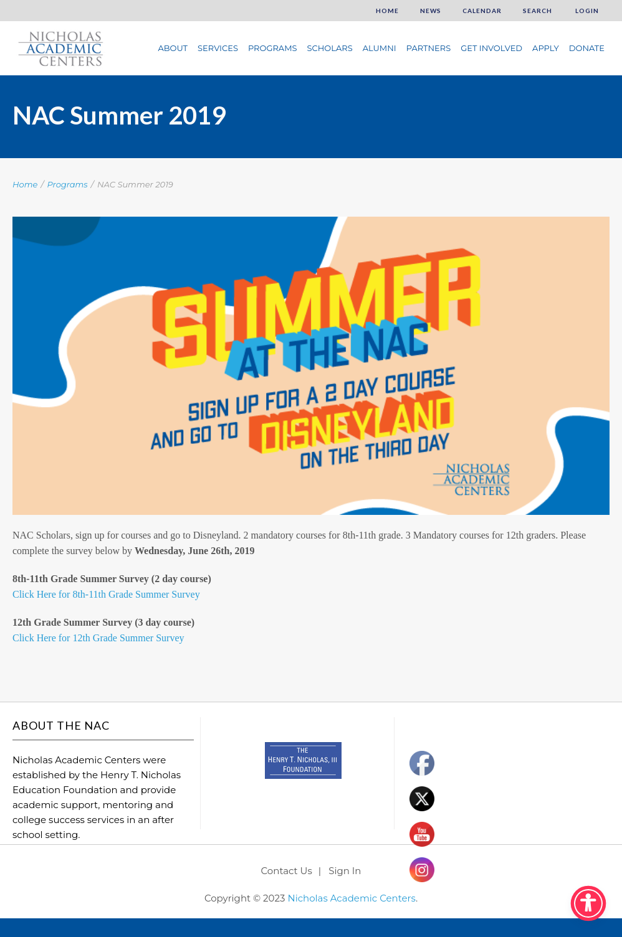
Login (586, 10)
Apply (545, 48)
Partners (428, 48)
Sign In (344, 871)
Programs (272, 48)
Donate (587, 48)
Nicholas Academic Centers (351, 898)
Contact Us (286, 871)
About (173, 48)
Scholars (330, 48)
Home (387, 10)
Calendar (482, 10)
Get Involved (491, 48)
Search (537, 10)
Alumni (379, 48)
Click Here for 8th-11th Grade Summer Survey (106, 594)
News (430, 10)
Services (218, 48)
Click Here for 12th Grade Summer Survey (98, 638)
